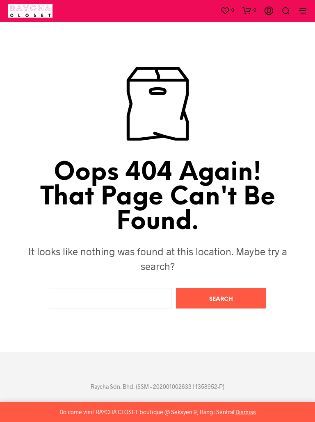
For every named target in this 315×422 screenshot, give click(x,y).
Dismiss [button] (245, 411)
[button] (227, 10)
